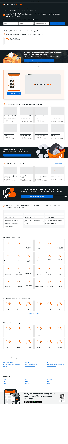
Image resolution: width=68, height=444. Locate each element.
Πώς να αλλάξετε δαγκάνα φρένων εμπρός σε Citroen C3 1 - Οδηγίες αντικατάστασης (16, 39)
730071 (4, 381)
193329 (4, 379)
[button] (38, 8)
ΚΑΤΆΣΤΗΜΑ (31, 1)
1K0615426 (49, 383)
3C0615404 (27, 383)
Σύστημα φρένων (17, 10)
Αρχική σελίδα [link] (5, 10)
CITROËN (31, 10)
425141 (26, 379)
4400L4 (4, 383)
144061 (48, 381)
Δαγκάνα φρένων (25, 10)
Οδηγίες (11, 10)
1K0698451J (49, 379)
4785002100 (27, 381)
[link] (18, 8)
